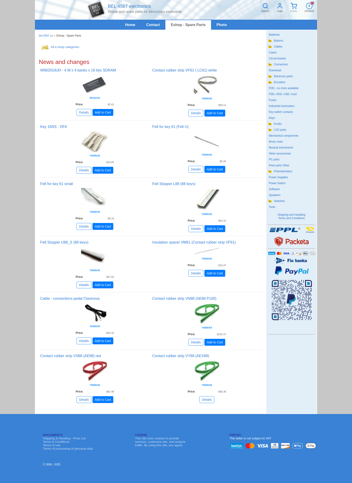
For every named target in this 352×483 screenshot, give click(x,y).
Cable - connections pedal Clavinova (70, 298)
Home (130, 25)
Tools (272, 207)
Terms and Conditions (291, 218)
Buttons (278, 40)
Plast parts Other (279, 165)
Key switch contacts (281, 112)
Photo (222, 25)
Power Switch (277, 183)
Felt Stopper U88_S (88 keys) (64, 242)
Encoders (280, 82)
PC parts (274, 159)
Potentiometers (283, 171)
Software (274, 189)
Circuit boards (277, 58)
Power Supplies (278, 177)
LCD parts (280, 129)
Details (84, 112)
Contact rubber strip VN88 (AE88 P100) (184, 298)
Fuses (272, 100)
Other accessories (280, 153)
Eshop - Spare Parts (188, 25)
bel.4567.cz (46, 35)
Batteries (274, 34)
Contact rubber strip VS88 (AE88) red (70, 356)
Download (275, 70)
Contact (153, 25)
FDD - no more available (284, 88)
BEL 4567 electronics (129, 6)
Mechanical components (283, 135)
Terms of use (51, 445)
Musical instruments (281, 147)
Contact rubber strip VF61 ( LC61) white (184, 70)
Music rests (276, 141)
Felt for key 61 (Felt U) (170, 127)
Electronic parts (283, 76)
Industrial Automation (281, 106)
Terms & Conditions (56, 441)
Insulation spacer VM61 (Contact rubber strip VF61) (194, 242)
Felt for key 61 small (56, 184)
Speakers (275, 195)
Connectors (281, 64)
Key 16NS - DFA (53, 127)
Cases (273, 52)
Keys (272, 117)
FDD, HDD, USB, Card (282, 94)
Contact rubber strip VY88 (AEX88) (180, 356)
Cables (278, 46)
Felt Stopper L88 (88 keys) (174, 184)
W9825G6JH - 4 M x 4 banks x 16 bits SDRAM (78, 70)
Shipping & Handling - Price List (64, 438)
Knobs (278, 123)
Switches (279, 201)
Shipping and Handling (291, 214)
